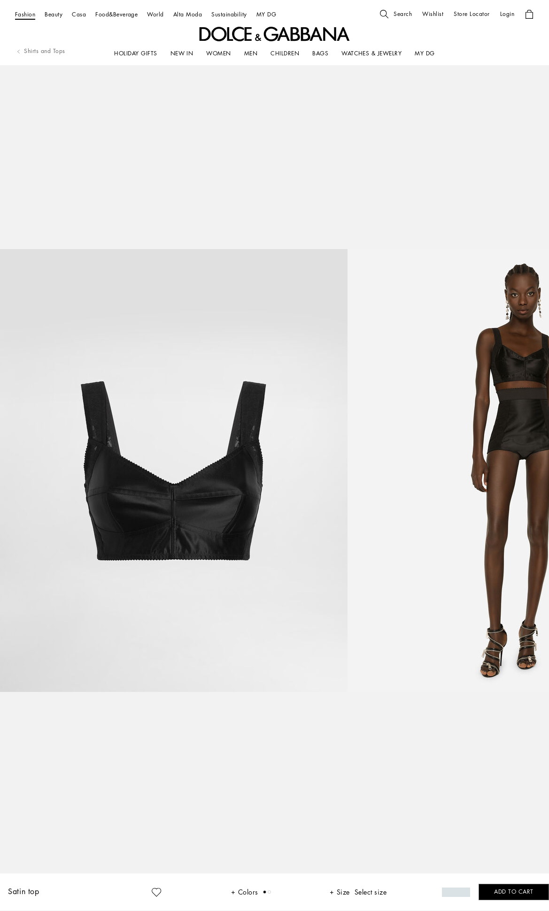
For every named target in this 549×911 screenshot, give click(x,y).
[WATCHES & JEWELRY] (371, 53)
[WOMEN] (218, 53)
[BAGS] (320, 53)
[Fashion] (25, 14)
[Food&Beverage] (116, 14)
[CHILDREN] (285, 53)
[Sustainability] (229, 14)
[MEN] (250, 53)
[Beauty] (53, 14)
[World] (155, 14)
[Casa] (79, 14)
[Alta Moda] (187, 14)
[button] (396, 14)
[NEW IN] (181, 53)
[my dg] (424, 53)
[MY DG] (266, 14)
